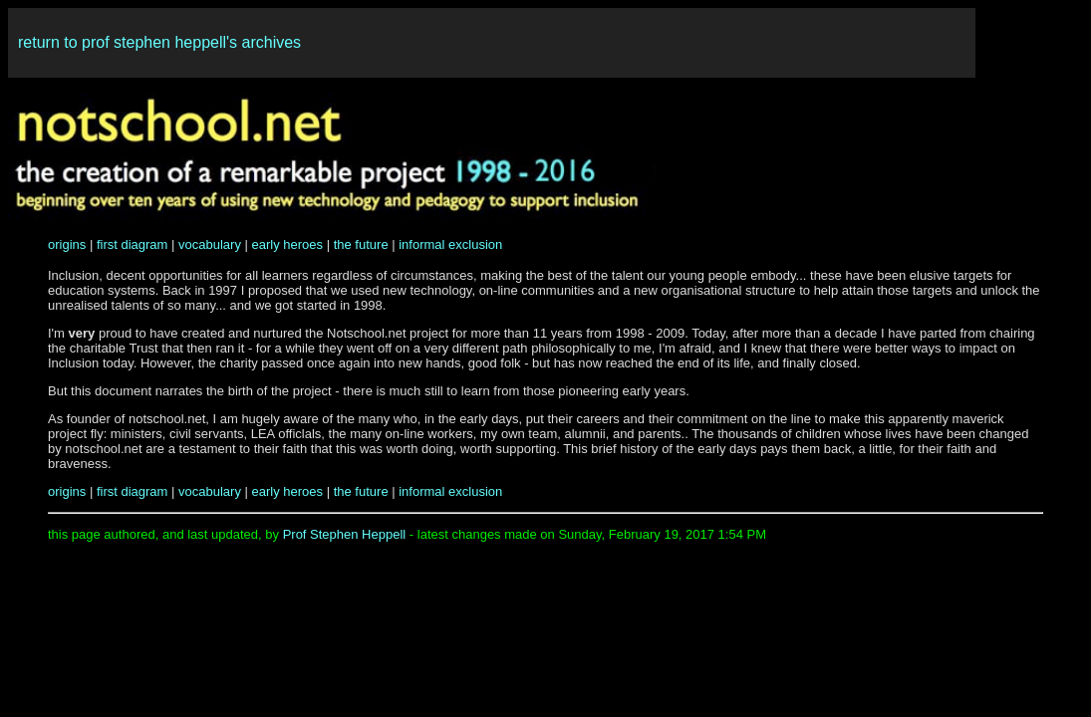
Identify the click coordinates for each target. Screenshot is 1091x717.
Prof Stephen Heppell (345, 534)
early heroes (288, 244)
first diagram (132, 244)
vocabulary (209, 244)
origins (67, 244)
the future (361, 244)
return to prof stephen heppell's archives (159, 42)
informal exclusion (450, 244)
